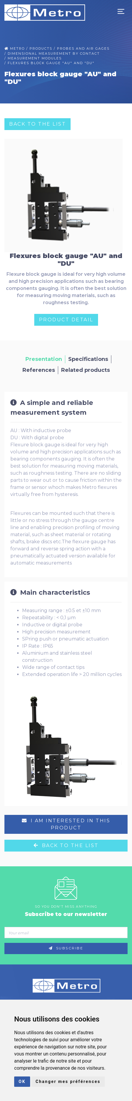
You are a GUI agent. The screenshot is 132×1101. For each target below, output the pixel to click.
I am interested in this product (66, 824)
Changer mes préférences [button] (68, 1081)
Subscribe (66, 948)
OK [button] (22, 1081)
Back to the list (37, 124)
